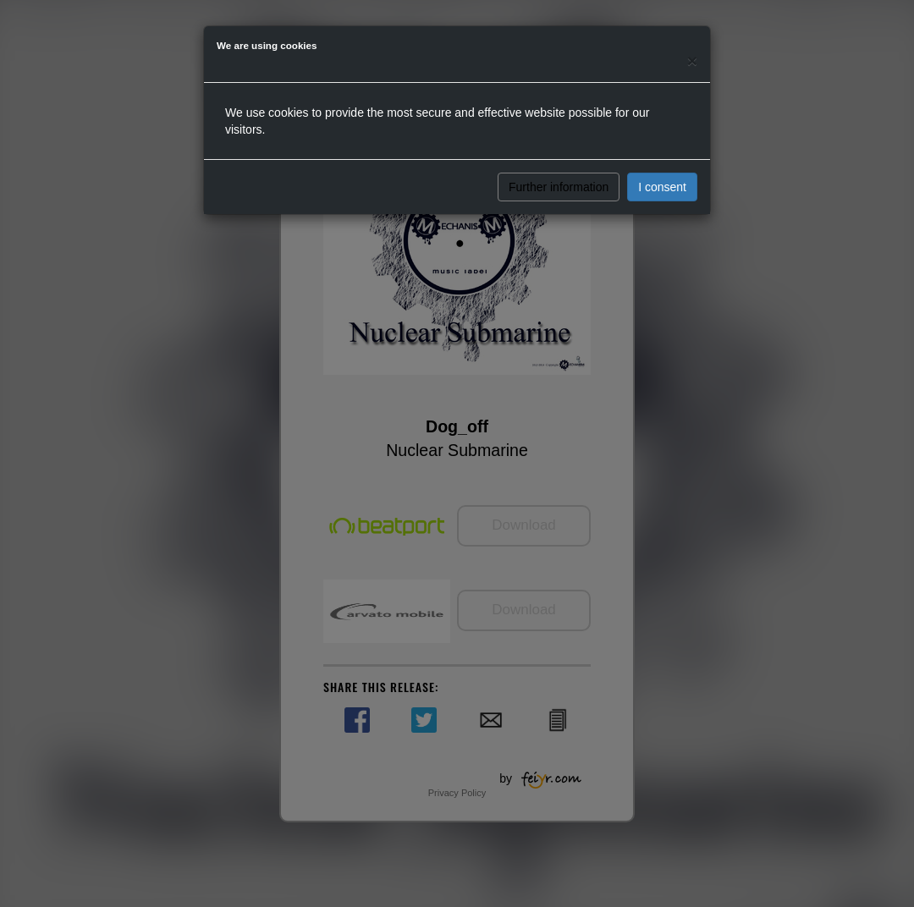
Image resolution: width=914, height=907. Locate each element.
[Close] (692, 60)
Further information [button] (558, 187)
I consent (662, 187)
